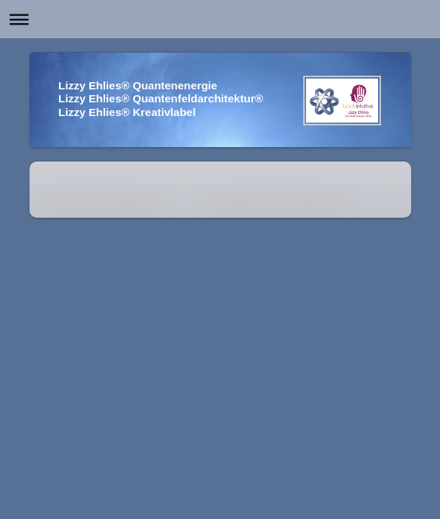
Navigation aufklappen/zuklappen (220, 19)
